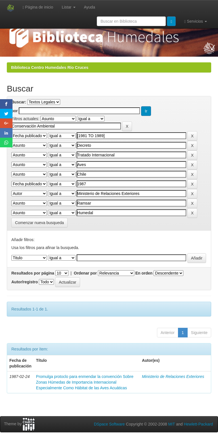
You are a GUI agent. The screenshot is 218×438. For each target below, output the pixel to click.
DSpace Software (109, 424)
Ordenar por (85, 273)
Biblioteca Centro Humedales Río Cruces (49, 67)
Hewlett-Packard (198, 424)
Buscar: (18, 102)
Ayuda (89, 7)
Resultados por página (32, 273)
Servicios (195, 21)
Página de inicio (38, 7)
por (14, 111)
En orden (144, 273)
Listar (68, 7)
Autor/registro (24, 282)
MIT (171, 424)
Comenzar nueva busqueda (39, 222)
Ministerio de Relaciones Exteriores (173, 376)
